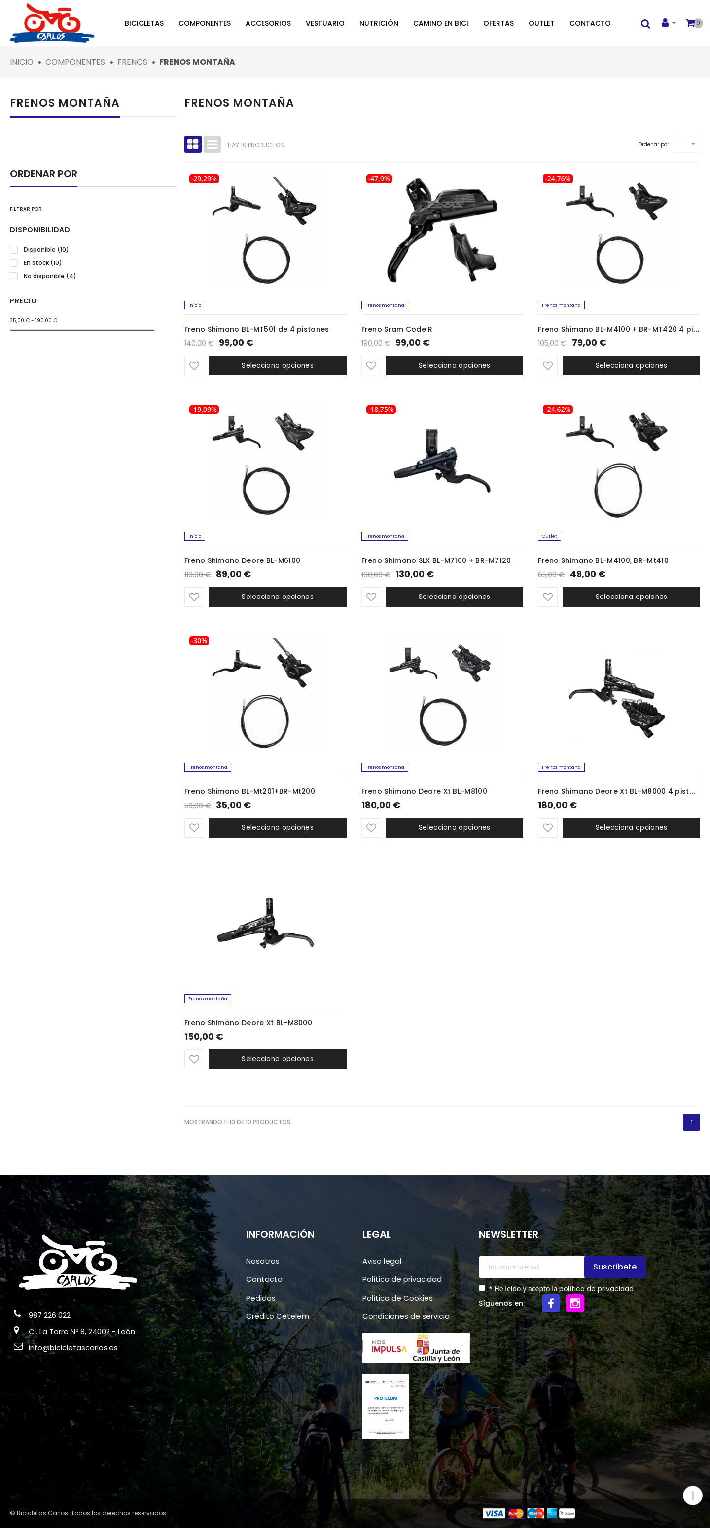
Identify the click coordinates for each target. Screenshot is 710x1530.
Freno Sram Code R (397, 330)
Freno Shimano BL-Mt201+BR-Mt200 (249, 793)
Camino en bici (440, 23)
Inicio (195, 305)
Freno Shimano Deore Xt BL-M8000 (248, 1025)
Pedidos (261, 1300)
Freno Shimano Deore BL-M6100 (242, 561)
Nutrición (378, 23)
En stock (43, 263)
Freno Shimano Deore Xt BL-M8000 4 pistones (623, 793)
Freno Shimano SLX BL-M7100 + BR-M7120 (436, 561)
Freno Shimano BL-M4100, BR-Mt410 (603, 561)
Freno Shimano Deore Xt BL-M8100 (424, 793)
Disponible (46, 250)
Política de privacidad (402, 1281)
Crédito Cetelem (277, 1318)
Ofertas (498, 23)
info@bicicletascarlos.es (73, 1350)
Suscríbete (616, 1268)
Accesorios (268, 23)
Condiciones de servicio (406, 1318)
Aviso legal (381, 1263)
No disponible (50, 276)
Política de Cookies (397, 1300)
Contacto (590, 23)
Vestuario (325, 23)
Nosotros (263, 1263)
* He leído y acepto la (560, 1291)
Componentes (204, 23)
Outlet (542, 23)
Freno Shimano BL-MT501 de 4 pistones (256, 330)
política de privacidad (596, 1291)
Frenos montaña (65, 103)
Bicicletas (144, 23)
